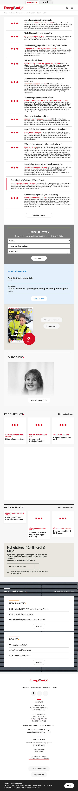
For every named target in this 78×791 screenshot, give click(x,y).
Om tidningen (36, 686)
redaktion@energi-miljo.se (39, 757)
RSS (45, 692)
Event (39, 13)
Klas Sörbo (39, 751)
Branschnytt (20, 13)
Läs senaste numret (52, 319)
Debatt (12, 13)
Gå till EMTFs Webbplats (64, 590)
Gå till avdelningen (65, 413)
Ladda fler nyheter (39, 215)
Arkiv (45, 13)
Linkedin (39, 692)
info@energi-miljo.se (39, 718)
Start (5, 13)
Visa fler (39, 625)
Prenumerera (51, 325)
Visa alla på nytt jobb (39, 399)
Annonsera (25, 686)
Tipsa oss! (46, 686)
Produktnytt (31, 13)
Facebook (32, 692)
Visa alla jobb (39, 298)
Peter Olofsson (39, 744)
